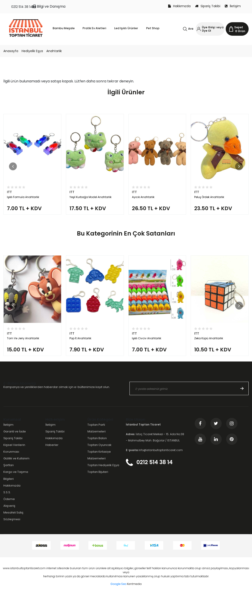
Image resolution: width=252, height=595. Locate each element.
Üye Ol (206, 30)
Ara (190, 28)
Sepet (238, 27)
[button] (13, 166)
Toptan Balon (97, 438)
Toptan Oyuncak (99, 445)
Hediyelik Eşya (32, 51)
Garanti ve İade (14, 431)
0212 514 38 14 (21, 6)
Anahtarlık (54, 51)
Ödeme (9, 499)
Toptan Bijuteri (97, 472)
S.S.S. (7, 492)
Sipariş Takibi (207, 6)
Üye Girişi (208, 27)
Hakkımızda (179, 6)
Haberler (51, 445)
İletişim (233, 6)
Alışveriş (9, 506)
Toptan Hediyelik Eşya (103, 465)
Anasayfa (10, 51)
